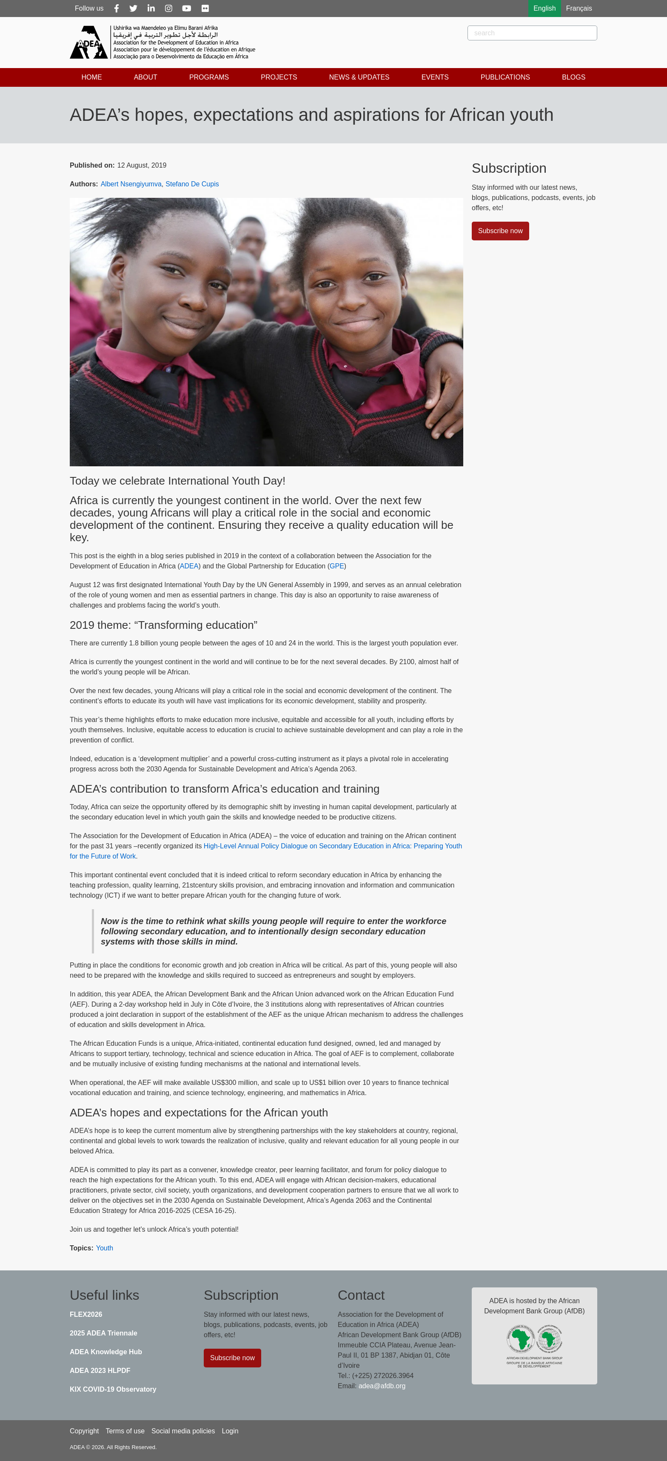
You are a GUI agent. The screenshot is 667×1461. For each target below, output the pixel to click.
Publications (505, 77)
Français (579, 8)
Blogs (573, 77)
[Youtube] (187, 8)
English (544, 8)
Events (435, 77)
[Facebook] (116, 8)
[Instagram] (168, 8)
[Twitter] (133, 8)
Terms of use (125, 1431)
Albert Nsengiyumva (131, 184)
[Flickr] (205, 8)
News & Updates (359, 77)
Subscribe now (500, 230)
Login (230, 1431)
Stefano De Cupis (192, 184)
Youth (104, 1248)
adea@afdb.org (382, 1386)
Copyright (84, 1431)
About (145, 77)
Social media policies (183, 1431)
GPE (337, 566)
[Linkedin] (151, 8)
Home (92, 77)
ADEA (189, 566)
